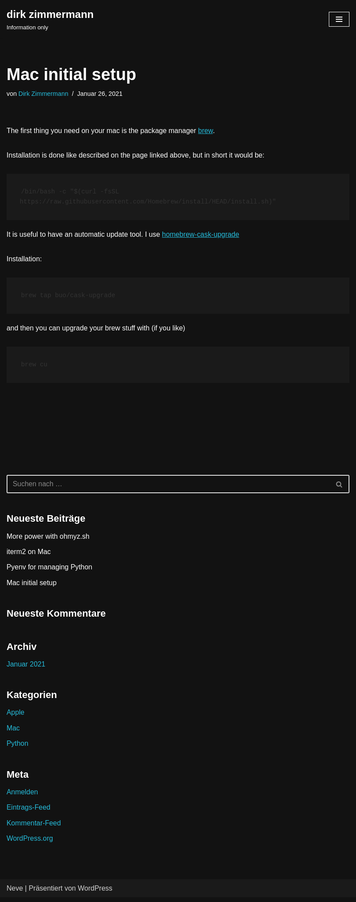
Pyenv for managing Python (50, 571)
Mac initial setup (32, 586)
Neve (15, 893)
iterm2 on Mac (29, 555)
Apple (16, 716)
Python (17, 747)
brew (206, 130)
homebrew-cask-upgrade (202, 236)
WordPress (95, 893)
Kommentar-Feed (34, 827)
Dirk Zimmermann (43, 93)
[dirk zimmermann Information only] (50, 19)
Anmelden (22, 796)
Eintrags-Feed (29, 812)
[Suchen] (168, 488)
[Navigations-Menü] (339, 19)
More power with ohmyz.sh (48, 540)
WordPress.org (30, 843)
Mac (13, 732)
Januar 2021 (26, 668)
